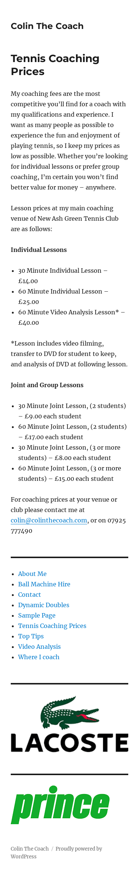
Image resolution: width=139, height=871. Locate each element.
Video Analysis (39, 646)
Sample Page (37, 615)
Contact (29, 594)
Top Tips (31, 636)
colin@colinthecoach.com (49, 520)
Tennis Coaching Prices (52, 625)
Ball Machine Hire (44, 584)
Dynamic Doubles (43, 605)
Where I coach (39, 657)
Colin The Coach (47, 26)
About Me (32, 573)
